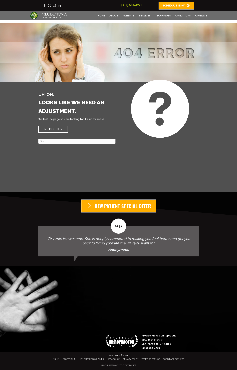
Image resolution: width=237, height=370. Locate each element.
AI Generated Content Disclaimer (118, 365)
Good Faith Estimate (173, 359)
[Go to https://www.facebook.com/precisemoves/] (44, 6)
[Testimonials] (118, 237)
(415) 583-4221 (131, 4)
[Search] (76, 141)
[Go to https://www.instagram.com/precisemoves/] (54, 6)
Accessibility (69, 359)
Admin (56, 359)
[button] (53, 129)
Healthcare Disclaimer (92, 359)
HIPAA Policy (113, 359)
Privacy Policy (130, 359)
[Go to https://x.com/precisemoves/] (49, 6)
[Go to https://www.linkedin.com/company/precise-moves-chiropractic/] (59, 6)
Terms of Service (151, 359)
